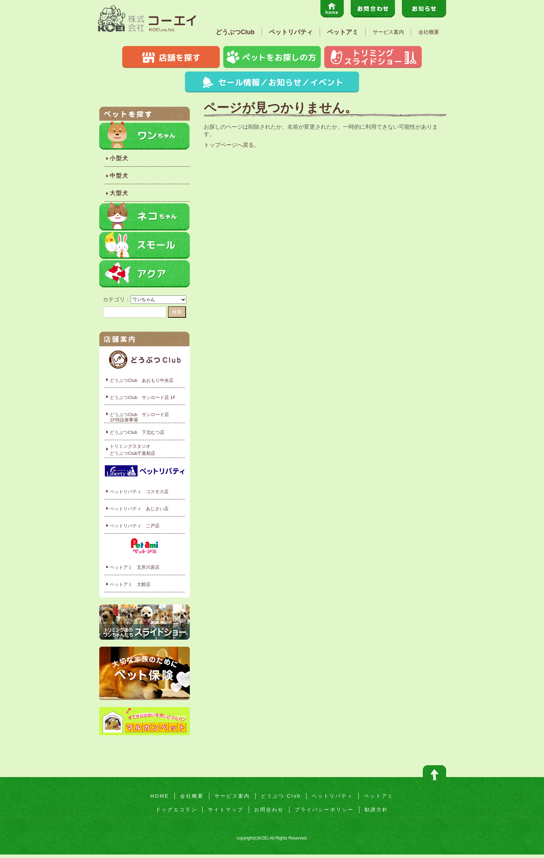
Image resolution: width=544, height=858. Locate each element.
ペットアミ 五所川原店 (135, 567)
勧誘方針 (376, 809)
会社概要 (428, 32)
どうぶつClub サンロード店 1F (143, 397)
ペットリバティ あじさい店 (139, 508)
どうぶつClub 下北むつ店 (137, 432)
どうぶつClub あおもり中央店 (141, 380)
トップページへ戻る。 (231, 145)
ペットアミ (342, 32)
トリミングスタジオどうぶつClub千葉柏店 (132, 450)
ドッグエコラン (176, 809)
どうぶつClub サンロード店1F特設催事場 (139, 417)
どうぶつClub (235, 32)
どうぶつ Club (281, 796)
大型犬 (119, 193)
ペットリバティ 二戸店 (135, 525)
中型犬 (119, 176)
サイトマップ (225, 809)
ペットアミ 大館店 (130, 584)
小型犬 (119, 158)
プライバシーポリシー (324, 809)
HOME (159, 796)
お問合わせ (269, 809)
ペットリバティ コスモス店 (139, 491)
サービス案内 (388, 32)
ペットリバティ (291, 32)
